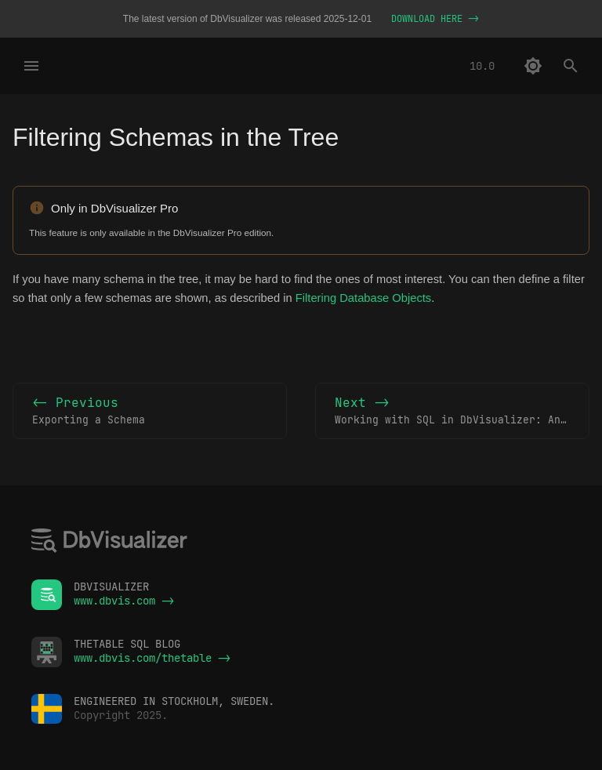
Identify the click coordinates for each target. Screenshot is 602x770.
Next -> (462, 411)
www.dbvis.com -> (124, 601)
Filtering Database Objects (363, 298)
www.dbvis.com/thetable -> (152, 658)
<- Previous (149, 411)
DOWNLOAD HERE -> (435, 19)
